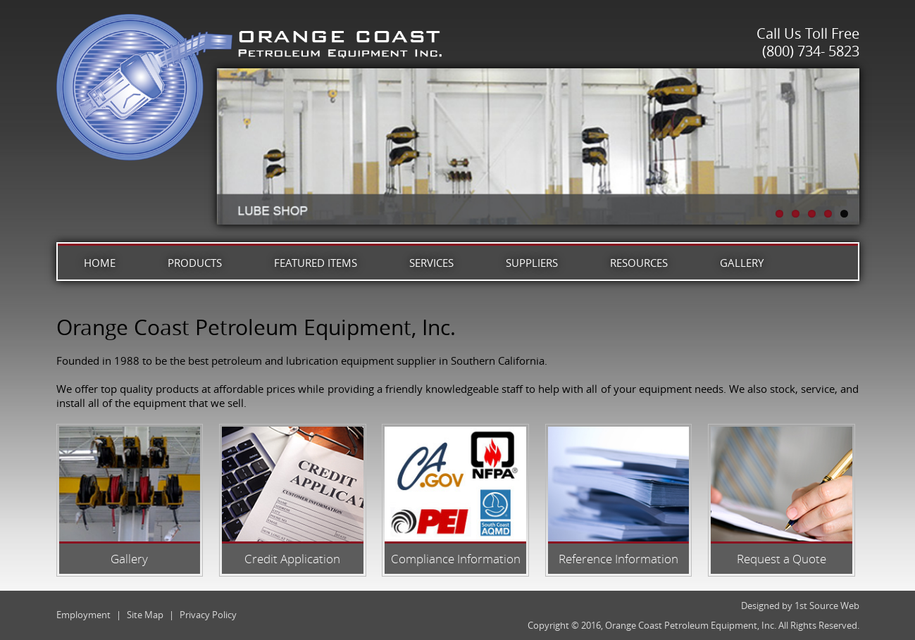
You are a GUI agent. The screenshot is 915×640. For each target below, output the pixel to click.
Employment (83, 614)
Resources (639, 263)
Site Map (145, 614)
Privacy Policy (208, 614)
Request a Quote (781, 559)
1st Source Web (827, 605)
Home (100, 263)
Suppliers (532, 263)
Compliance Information (456, 559)
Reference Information (618, 559)
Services (431, 263)
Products (195, 263)
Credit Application (292, 559)
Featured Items (315, 263)
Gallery (742, 263)
